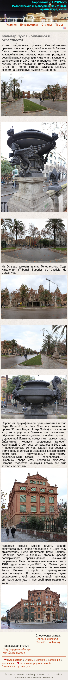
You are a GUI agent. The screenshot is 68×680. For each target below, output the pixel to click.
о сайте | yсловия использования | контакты (39, 676)
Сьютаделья (8, 666)
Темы (59, 24)
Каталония (54, 660)
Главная (11, 24)
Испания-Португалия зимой (35, 663)
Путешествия (29, 24)
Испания (41, 660)
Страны (46, 24)
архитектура (23, 666)
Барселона (8, 663)
